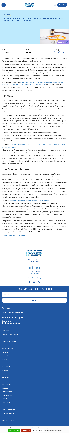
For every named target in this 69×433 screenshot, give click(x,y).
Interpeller (5, 388)
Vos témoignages (7, 391)
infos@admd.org (34, 278)
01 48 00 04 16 (34, 268)
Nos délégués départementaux (11, 334)
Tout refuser (26, 430)
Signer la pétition (7, 384)
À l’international (6, 363)
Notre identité (6, 327)
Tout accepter (14, 430)
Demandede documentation (11, 322)
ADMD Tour (5, 399)
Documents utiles (7, 355)
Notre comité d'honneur (9, 341)
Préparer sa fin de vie (8, 420)
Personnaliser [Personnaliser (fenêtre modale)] (38, 430)
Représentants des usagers (10, 417)
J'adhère (62, 5)
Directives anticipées (8, 406)
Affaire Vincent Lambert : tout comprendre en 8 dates (29, 200)
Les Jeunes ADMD (7, 337)
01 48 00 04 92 (34, 273)
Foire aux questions (7, 348)
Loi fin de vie (6, 359)
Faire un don (5, 377)
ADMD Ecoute (6, 402)
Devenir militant (6, 381)
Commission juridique (8, 413)
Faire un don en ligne (12, 317)
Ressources (5, 352)
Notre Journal (6, 345)
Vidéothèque (5, 370)
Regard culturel (6, 366)
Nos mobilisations (7, 395)
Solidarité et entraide (12, 312)
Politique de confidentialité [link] (53, 430)
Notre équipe (6, 330)
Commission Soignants (8, 409)
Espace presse (6, 373)
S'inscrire (34, 300)
